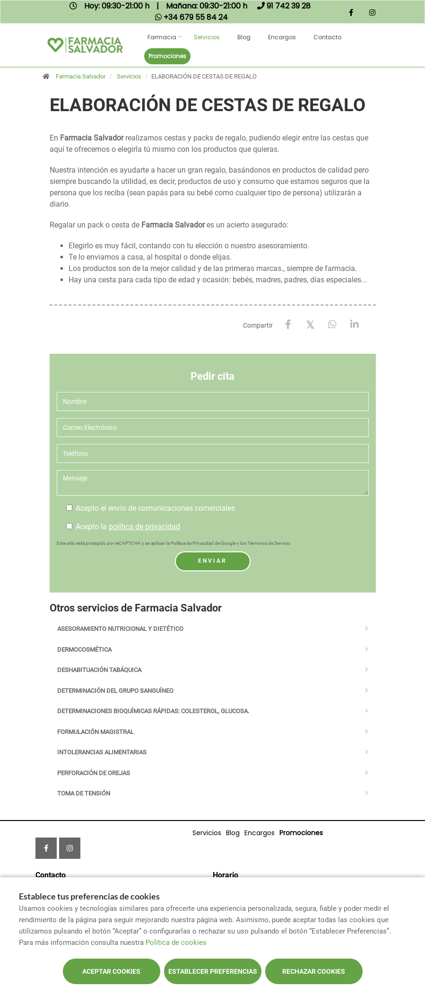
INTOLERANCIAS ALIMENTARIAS (102, 752)
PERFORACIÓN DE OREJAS (93, 773)
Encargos (282, 37)
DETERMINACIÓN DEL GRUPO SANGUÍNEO (115, 690)
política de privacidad (144, 526)
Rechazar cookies (313, 971)
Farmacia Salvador (80, 76)
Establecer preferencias (212, 971)
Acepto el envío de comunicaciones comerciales (150, 508)
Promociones (167, 56)
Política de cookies (176, 942)
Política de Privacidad (192, 543)
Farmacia (161, 37)
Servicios (207, 37)
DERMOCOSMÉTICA (84, 649)
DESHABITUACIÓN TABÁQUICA (99, 669)
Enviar (212, 561)
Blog (244, 37)
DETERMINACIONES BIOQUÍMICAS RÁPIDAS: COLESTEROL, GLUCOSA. (153, 711)
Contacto (327, 37)
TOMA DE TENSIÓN (83, 793)
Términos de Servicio (268, 543)
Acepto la (123, 526)
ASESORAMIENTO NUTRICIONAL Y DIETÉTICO (120, 628)
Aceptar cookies (111, 971)
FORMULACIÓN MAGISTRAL (95, 731)
